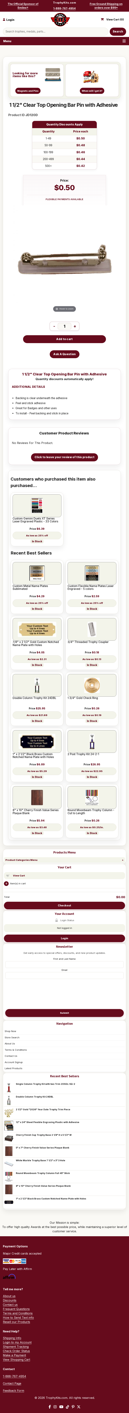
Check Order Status (16, 1351)
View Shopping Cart (16, 1359)
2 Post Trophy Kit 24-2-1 (83, 754)
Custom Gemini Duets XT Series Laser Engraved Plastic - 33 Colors (35, 520)
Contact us (10, 1304)
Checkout (64, 905)
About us (9, 1296)
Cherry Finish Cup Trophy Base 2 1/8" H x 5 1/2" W (44, 1135)
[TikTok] (67, 1407)
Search (118, 31)
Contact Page (12, 1383)
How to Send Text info (18, 1317)
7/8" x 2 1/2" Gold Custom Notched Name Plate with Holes (36, 644)
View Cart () (115, 19)
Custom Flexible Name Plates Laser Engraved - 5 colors (91, 588)
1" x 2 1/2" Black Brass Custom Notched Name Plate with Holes (51, 1198)
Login (64, 938)
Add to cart (64, 339)
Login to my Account (17, 1342)
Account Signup (14, 1062)
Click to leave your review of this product (64, 457)
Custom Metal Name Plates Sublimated (30, 588)
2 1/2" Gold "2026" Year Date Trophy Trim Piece (43, 1109)
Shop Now (10, 1031)
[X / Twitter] (79, 1407)
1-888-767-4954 (64, 8)
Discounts (9, 1300)
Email (64, 969)
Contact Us (11, 1055)
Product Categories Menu (21, 859)
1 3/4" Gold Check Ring (83, 698)
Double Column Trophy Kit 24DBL (34, 1096)
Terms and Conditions (18, 1313)
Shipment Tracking (16, 1346)
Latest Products (13, 1068)
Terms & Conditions (16, 1049)
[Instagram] (55, 1407)
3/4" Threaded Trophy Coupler (88, 642)
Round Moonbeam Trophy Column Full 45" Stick (43, 1173)
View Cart (19, 875)
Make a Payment (14, 1355)
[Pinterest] (73, 1407)
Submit (64, 1012)
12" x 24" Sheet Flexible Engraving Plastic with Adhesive (47, 1122)
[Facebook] (50, 1407)
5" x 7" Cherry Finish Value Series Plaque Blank (42, 1147)
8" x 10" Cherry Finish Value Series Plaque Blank (43, 1186)
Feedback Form (13, 1390)
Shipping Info (12, 1338)
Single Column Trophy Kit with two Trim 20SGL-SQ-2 (45, 1084)
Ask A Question (64, 354)
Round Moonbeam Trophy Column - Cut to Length (91, 812)
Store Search (12, 1037)
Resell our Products (16, 1322)
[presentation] (64, 994)
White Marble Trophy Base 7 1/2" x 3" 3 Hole (40, 1160)
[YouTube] (61, 1407)
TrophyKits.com (64, 2)
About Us (10, 1043)
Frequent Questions (16, 1309)
